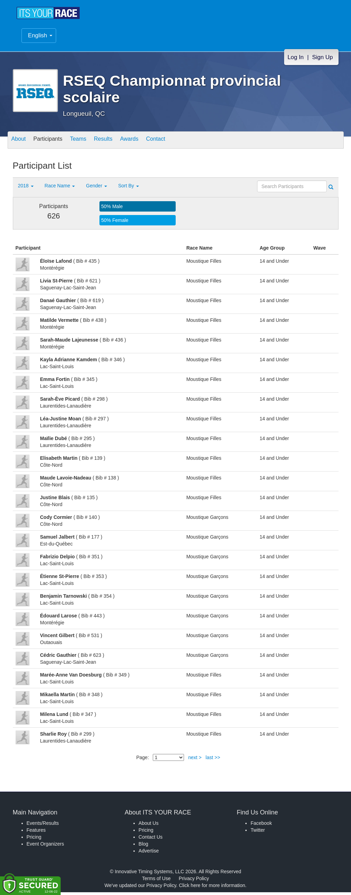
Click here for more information (212, 888)
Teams (89, 143)
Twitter (258, 833)
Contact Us (151, 839)
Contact (180, 143)
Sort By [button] (128, 188)
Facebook (261, 826)
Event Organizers (45, 846)
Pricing (34, 839)
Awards (149, 143)
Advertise (149, 853)
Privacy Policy (194, 881)
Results (118, 143)
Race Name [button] (60, 188)
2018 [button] (26, 188)
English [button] (40, 39)
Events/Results (43, 826)
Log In (296, 60)
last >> (212, 760)
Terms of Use (156, 881)
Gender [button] (96, 188)
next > (195, 760)
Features (36, 833)
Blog (143, 846)
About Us (149, 826)
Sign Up (322, 60)
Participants (54, 143)
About (20, 143)
